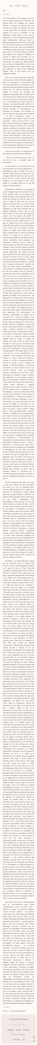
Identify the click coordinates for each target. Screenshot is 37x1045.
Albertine (18, 1030)
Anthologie (10, 1030)
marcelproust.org (19, 1034)
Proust (11, 6)
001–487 (17, 6)
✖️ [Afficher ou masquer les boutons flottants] (24, 1039)
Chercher (25, 6)
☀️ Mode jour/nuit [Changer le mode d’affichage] (16, 1039)
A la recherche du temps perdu (18, 1019)
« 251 (4, 14)
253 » (8, 14)
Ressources (26, 1030)
